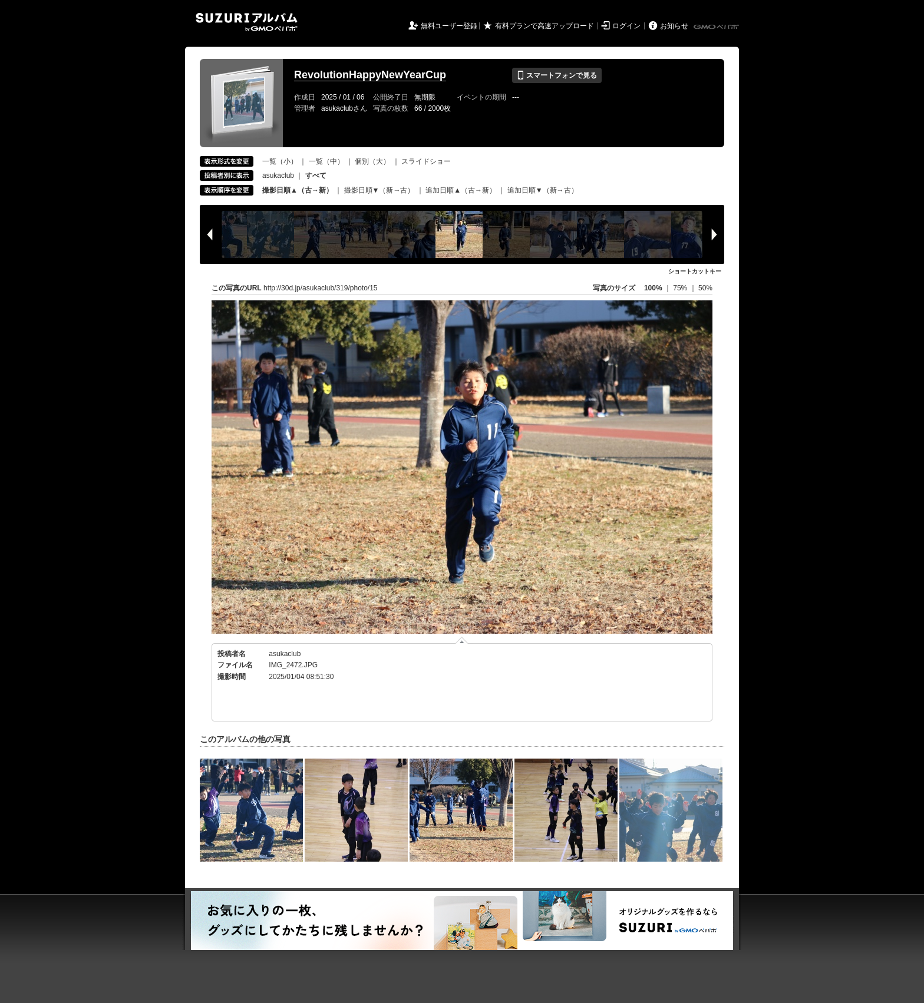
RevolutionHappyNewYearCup (370, 75)
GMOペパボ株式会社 (717, 27)
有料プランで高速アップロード (544, 26)
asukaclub (278, 175)
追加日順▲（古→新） (460, 190)
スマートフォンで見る (556, 75)
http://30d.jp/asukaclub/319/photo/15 (320, 288)
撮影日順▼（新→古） (379, 190)
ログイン (626, 26)
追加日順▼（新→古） (542, 190)
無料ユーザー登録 (449, 26)
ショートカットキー (694, 271)
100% (653, 288)
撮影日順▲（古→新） (297, 190)
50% (705, 288)
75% (681, 288)
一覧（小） (280, 161)
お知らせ (674, 26)
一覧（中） (326, 161)
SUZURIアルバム (246, 22)
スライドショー (426, 161)
